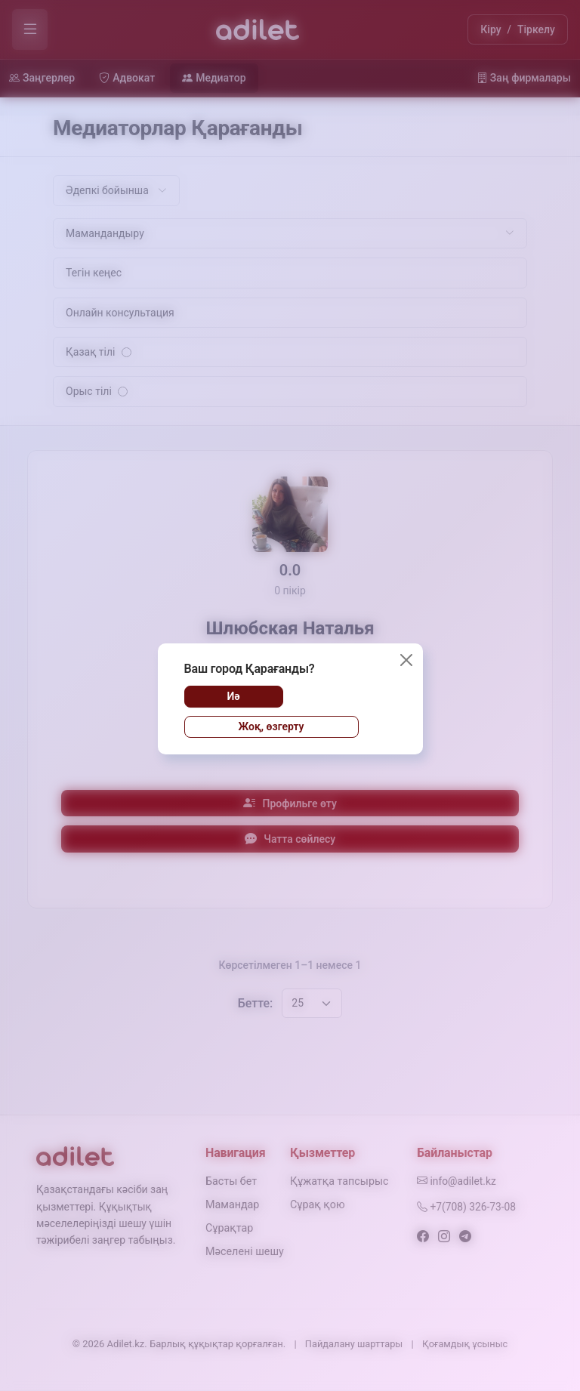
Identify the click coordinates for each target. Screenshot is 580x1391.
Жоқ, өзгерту (271, 726)
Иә (233, 696)
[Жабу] (406, 660)
